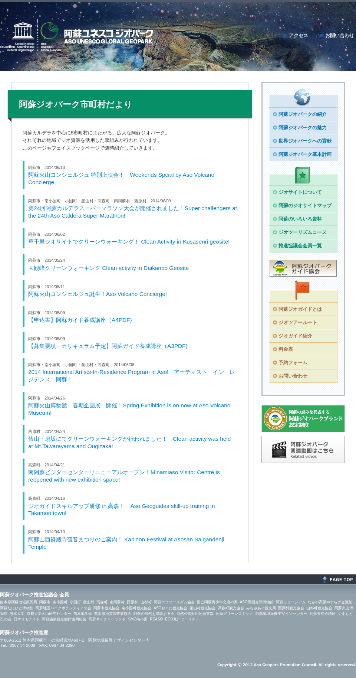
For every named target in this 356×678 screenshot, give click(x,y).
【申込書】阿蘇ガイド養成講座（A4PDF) (80, 320)
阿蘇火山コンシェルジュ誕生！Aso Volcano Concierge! (97, 294)
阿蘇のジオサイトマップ (305, 205)
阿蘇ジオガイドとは (300, 309)
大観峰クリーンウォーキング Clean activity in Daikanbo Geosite (108, 268)
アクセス (298, 35)
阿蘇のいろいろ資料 (300, 219)
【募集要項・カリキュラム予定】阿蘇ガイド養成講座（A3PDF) (108, 346)
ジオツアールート (297, 322)
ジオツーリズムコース (302, 232)
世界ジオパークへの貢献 (305, 141)
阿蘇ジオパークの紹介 (302, 114)
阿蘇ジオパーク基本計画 (305, 154)
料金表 (285, 349)
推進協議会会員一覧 (300, 245)
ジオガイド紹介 (295, 336)
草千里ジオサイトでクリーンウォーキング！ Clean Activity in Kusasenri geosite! (129, 241)
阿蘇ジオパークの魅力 (302, 127)
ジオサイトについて (300, 192)
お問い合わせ (339, 35)
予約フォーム (292, 362)
